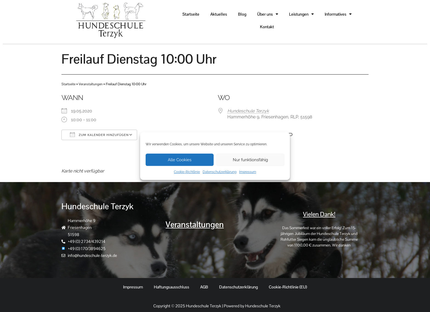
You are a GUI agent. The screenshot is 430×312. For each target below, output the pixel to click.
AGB (204, 287)
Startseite (190, 14)
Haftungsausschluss (171, 287)
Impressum (247, 172)
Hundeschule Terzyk (248, 111)
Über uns (267, 14)
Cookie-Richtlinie (187, 172)
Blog (242, 14)
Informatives (338, 14)
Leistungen (301, 14)
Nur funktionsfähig (250, 159)
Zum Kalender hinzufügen (99, 134)
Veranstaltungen (91, 84)
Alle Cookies (179, 159)
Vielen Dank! (319, 214)
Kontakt (267, 26)
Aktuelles (218, 14)
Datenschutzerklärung (219, 172)
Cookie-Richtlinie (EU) (288, 287)
